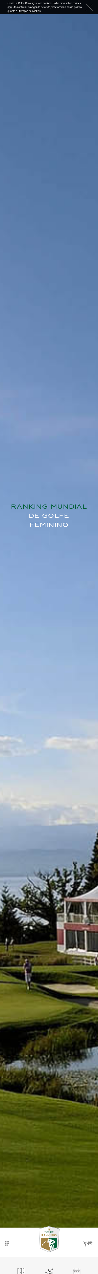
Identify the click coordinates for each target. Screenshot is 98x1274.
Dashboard (7, 1243)
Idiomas (88, 1244)
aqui (10, 7)
